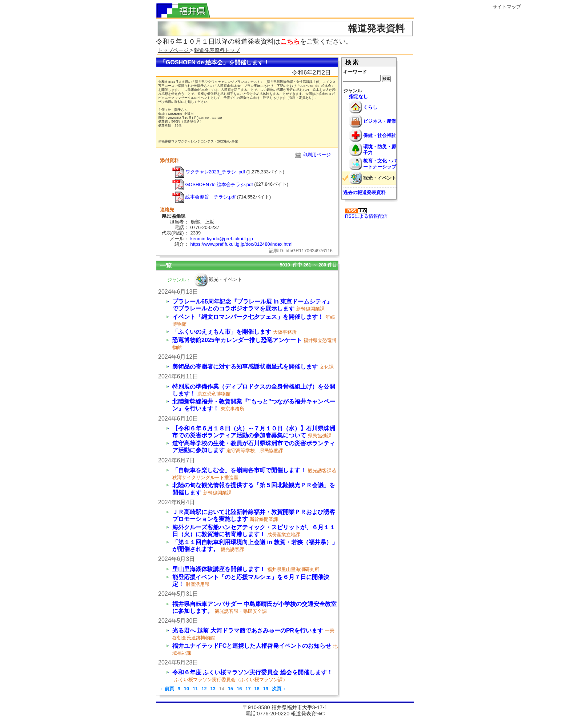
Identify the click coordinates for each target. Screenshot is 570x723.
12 (203, 688)
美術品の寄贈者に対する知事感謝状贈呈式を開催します (245, 366)
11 (195, 688)
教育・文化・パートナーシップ (379, 163)
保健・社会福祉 (379, 135)
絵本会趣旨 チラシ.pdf (204, 197)
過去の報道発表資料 (364, 192)
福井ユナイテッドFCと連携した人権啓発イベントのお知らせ (251, 646)
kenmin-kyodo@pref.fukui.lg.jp (221, 238)
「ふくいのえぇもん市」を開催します (221, 332)
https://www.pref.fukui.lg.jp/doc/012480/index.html (241, 244)
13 (212, 688)
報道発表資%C (308, 713)
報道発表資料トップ (217, 50)
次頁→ (279, 688)
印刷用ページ (316, 154)
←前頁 (167, 688)
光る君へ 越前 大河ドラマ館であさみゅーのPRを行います (247, 630)
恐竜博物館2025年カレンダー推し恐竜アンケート (237, 340)
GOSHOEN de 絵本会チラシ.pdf (212, 184)
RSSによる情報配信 (366, 213)
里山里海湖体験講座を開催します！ (218, 569)
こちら (290, 41)
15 (230, 688)
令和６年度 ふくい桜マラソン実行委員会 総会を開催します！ (252, 672)
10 (186, 688)
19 (265, 688)
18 (256, 688)
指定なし (358, 96)
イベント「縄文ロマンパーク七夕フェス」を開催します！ (248, 317)
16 (239, 688)
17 (247, 688)
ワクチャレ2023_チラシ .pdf (208, 171)
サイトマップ (507, 6)
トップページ (174, 50)
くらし (370, 107)
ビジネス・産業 (379, 121)
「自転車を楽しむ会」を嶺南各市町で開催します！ (239, 470)
